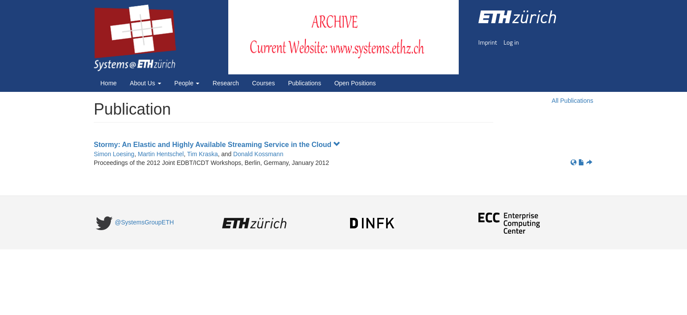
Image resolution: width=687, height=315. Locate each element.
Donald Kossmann (258, 154)
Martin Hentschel (161, 154)
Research (225, 83)
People (186, 83)
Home (108, 83)
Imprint (487, 42)
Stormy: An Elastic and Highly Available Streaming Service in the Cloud (217, 144)
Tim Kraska (202, 154)
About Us (145, 83)
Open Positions (355, 83)
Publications (304, 83)
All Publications (572, 100)
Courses (263, 83)
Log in (511, 42)
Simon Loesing (114, 154)
